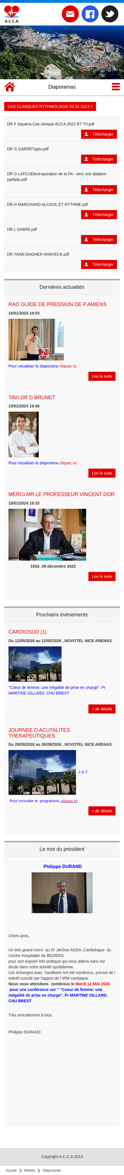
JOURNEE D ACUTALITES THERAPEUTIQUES (39, 733)
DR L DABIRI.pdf (22, 229)
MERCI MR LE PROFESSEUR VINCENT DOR (61, 494)
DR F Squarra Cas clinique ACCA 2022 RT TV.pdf (50, 124)
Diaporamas (52, 1170)
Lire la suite (102, 376)
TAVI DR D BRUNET (31, 397)
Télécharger (99, 134)
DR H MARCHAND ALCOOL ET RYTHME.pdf (47, 204)
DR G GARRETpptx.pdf (28, 149)
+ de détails (102, 709)
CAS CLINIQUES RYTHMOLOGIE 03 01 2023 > (50, 106)
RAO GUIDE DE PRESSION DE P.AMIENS (57, 304)
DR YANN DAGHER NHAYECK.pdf (38, 254)
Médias (29, 1170)
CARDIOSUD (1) (27, 632)
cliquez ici (68, 366)
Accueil (11, 1170)
